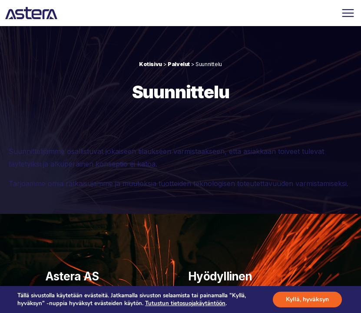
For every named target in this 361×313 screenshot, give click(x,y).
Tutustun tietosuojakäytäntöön (185, 303)
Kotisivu (150, 64)
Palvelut (179, 64)
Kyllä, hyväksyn (307, 299)
